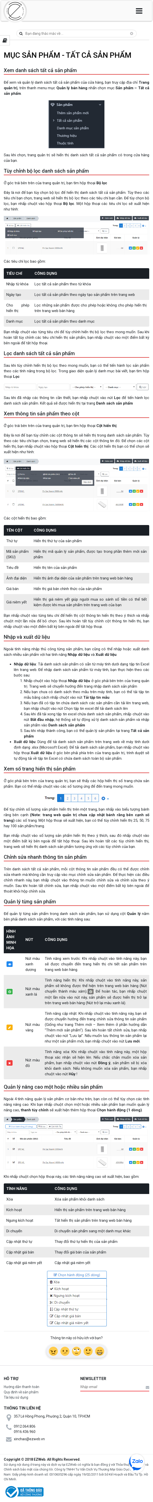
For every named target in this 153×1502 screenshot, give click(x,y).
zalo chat (136, 1461)
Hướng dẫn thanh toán (21, 1387)
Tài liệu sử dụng (16, 1397)
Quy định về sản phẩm (21, 1392)
